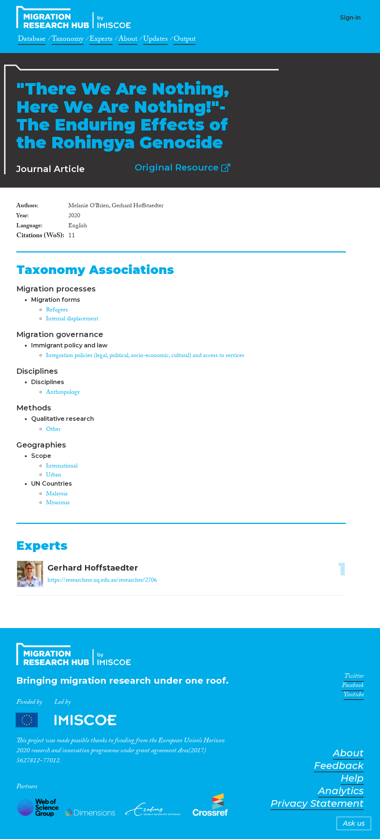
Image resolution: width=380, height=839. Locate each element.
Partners (72, 720)
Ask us (354, 823)
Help (352, 778)
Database (32, 40)
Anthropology (63, 393)
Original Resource (182, 167)
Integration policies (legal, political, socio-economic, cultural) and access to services (145, 356)
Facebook (353, 686)
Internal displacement (72, 319)
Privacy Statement (317, 803)
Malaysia (57, 494)
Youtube (354, 695)
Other (53, 430)
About (127, 40)
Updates (155, 40)
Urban (53, 475)
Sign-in (350, 17)
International (62, 467)
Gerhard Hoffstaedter (93, 567)
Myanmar (58, 503)
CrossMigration (75, 17)
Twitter (354, 677)
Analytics (341, 791)
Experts (100, 40)
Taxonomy (67, 40)
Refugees (57, 310)
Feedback (339, 766)
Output (185, 40)
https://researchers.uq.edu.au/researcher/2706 (102, 581)
